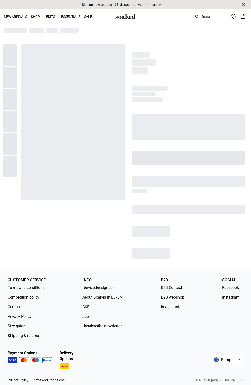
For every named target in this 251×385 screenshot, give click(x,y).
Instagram (230, 297)
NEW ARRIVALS (15, 16)
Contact (14, 307)
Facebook (230, 287)
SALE (88, 16)
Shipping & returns (23, 335)
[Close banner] (243, 4)
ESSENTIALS (70, 16)
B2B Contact (171, 287)
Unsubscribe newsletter (102, 326)
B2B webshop (172, 297)
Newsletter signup (97, 287)
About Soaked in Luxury (102, 297)
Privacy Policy (19, 316)
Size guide (16, 326)
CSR (86, 307)
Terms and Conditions (48, 380)
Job (85, 316)
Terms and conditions (26, 287)
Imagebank (170, 307)
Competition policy (23, 297)
